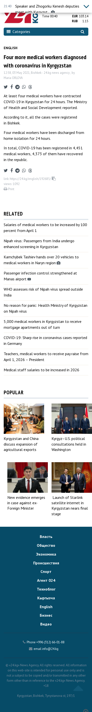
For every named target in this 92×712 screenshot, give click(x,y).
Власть (46, 536)
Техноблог (46, 589)
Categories (18, 31)
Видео (46, 624)
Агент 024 (46, 580)
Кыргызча (46, 597)
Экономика (46, 554)
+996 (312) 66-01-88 (50, 642)
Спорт (46, 571)
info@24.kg (50, 649)
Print (9, 189)
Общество (46, 545)
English (10, 48)
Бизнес (46, 615)
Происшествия (46, 562)
